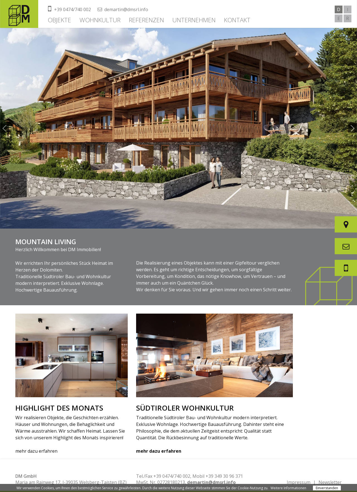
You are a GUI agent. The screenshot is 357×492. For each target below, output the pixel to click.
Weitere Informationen (288, 488)
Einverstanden (327, 488)
